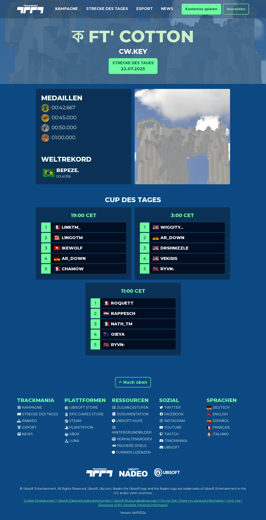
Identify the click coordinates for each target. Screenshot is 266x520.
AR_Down (74, 258)
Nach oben (133, 382)
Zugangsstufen (130, 407)
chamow (73, 268)
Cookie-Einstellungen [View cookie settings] (40, 501)
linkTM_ (71, 227)
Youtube (170, 427)
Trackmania (173, 441)
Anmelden (236, 9)
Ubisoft (169, 447)
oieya (118, 334)
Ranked (27, 421)
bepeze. (67, 170)
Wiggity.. (171, 227)
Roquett (122, 303)
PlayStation (78, 427)
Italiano (218, 434)
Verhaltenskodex (132, 439)
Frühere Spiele (129, 446)
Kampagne (66, 8)
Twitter (170, 407)
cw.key (133, 51)
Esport (144, 8)
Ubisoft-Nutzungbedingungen (136, 501)
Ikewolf (72, 248)
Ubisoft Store (81, 407)
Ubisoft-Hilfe (127, 421)
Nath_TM (121, 323)
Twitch (169, 434)
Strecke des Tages (107, 8)
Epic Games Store (84, 414)
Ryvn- (167, 268)
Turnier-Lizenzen (131, 452)
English (217, 414)
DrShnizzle (174, 248)
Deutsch (218, 407)
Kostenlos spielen (201, 9)
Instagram (172, 421)
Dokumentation (130, 414)
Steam (72, 421)
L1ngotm (72, 237)
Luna (71, 441)
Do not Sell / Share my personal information (192, 501)
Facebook (171, 414)
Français (218, 427)
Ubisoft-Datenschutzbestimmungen (85, 501)
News (167, 8)
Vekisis (168, 258)
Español (218, 421)
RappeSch (123, 313)
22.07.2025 (133, 65)
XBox (71, 434)
